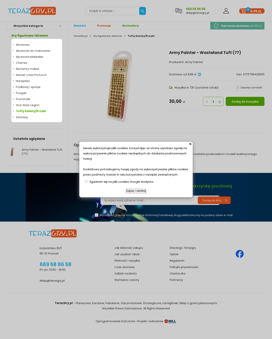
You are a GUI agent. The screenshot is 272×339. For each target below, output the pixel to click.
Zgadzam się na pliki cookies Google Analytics (121, 182)
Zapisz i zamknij (136, 191)
